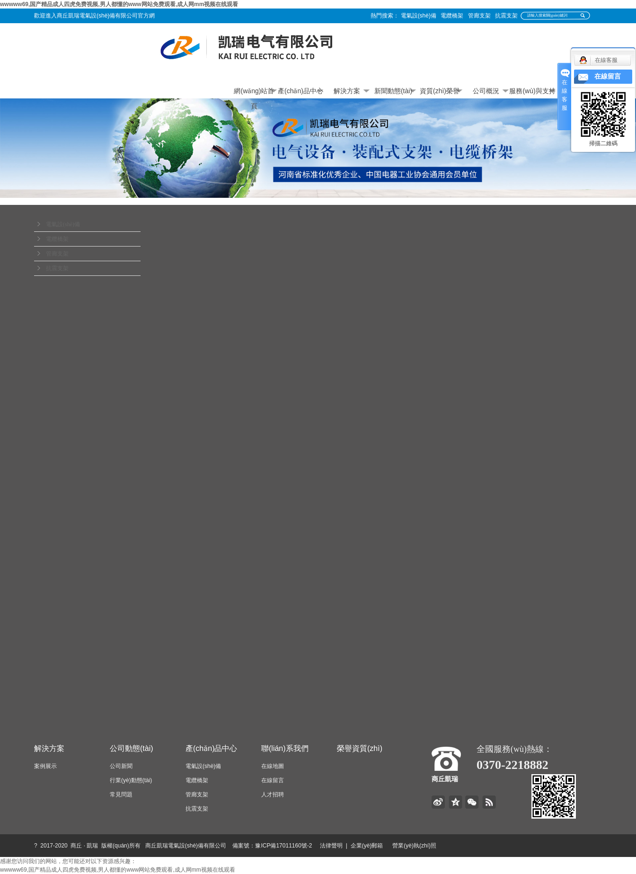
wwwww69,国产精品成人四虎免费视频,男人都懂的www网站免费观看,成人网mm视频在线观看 (119, 4)
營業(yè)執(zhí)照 (425, 845)
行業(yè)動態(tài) (131, 780)
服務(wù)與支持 (532, 91)
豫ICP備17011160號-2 (283, 845)
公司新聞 (121, 766)
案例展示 (45, 766)
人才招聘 (272, 794)
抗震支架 (506, 15)
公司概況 (486, 91)
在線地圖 (272, 766)
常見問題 (121, 794)
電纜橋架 (452, 15)
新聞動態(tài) (393, 91)
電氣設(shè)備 (418, 15)
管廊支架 (479, 15)
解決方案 (347, 91)
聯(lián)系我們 (285, 748)
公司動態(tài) (131, 748)
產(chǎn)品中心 (300, 91)
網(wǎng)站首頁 (254, 92)
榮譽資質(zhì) (359, 748)
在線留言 (272, 780)
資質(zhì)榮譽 (439, 91)
